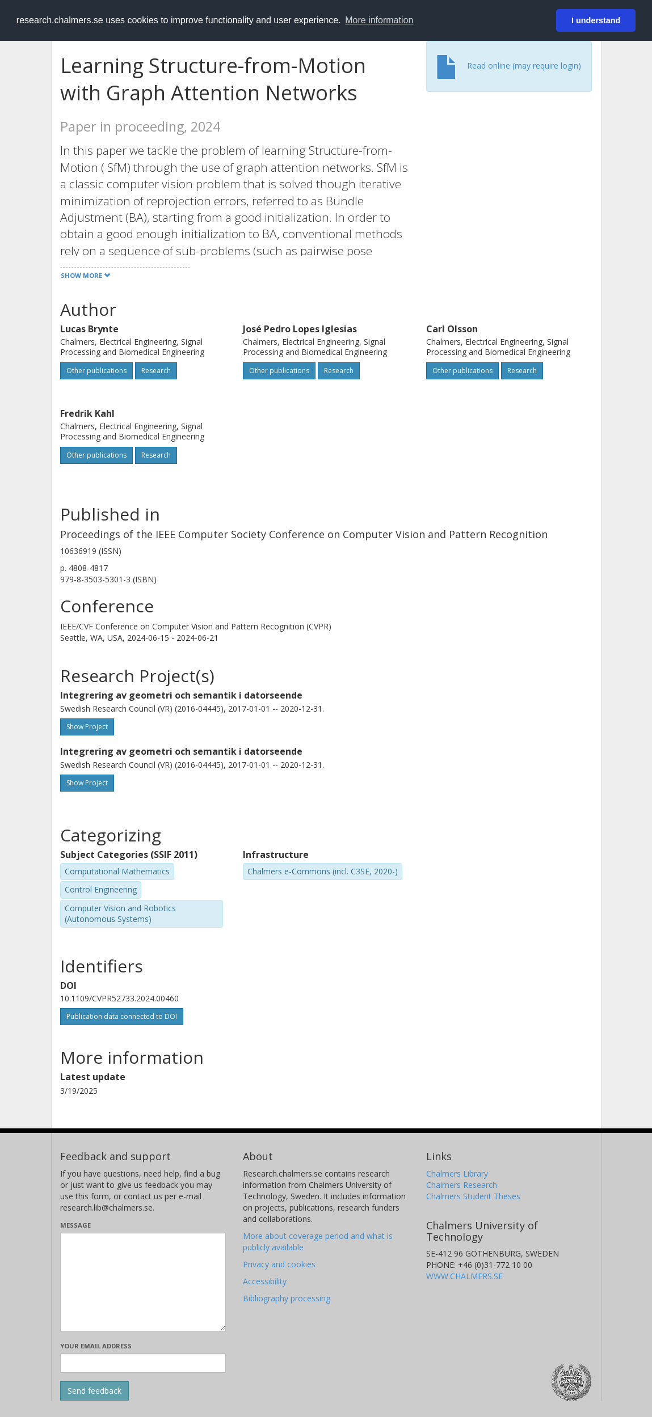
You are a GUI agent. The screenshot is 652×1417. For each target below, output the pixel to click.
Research (156, 370)
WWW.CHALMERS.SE (464, 1276)
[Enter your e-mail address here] (143, 1363)
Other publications (96, 370)
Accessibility (265, 1281)
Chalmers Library (457, 1173)
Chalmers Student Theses (473, 1196)
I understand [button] (595, 20)
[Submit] (94, 1391)
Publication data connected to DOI (121, 1016)
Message (75, 1225)
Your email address (96, 1346)
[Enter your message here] (143, 1282)
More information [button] (379, 20)
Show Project (87, 726)
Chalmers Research (461, 1184)
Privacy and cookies (279, 1264)
